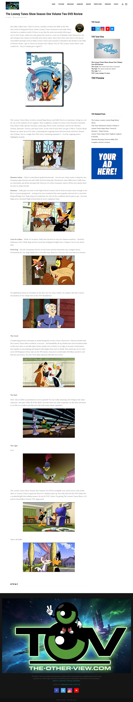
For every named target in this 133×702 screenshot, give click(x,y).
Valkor (9, 17)
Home (53, 4)
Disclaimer (76, 681)
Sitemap (69, 681)
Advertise (63, 681)
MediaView (70, 4)
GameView (80, 4)
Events (116, 4)
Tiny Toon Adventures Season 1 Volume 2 (105, 126)
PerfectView (98, 4)
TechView (61, 4)
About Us (56, 681)
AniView (88, 4)
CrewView (108, 4)
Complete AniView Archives (100, 142)
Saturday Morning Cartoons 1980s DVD (104, 139)
